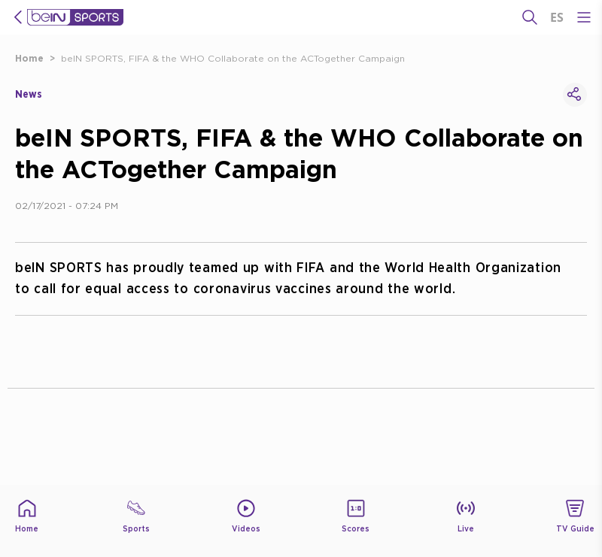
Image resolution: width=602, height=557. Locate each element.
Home (29, 58)
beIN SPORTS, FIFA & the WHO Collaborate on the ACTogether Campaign (233, 58)
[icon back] (18, 17)
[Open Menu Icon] (584, 17)
